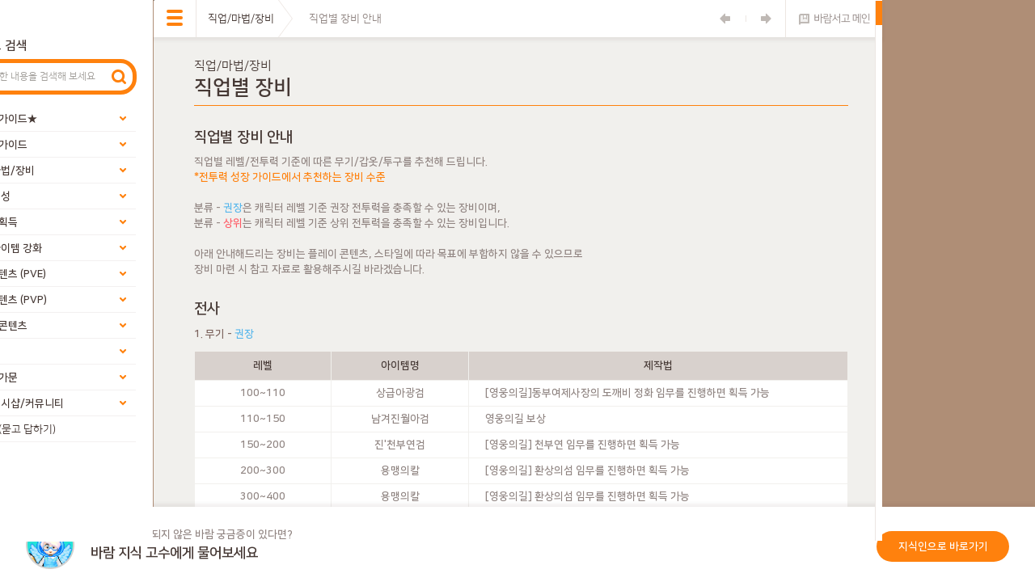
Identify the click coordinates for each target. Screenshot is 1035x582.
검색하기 (119, 77)
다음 (765, 18)
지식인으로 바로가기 (943, 546)
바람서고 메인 (833, 18)
